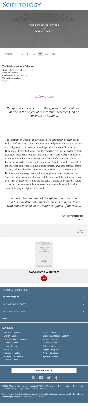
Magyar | (51, 349)
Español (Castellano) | (56, 336)
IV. (34, 54)
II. (22, 54)
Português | (13, 356)
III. (28, 54)
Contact (35, 389)
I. (16, 54)
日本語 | (11, 349)
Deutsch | (50, 339)
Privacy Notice (64, 386)
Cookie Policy (10, 389)
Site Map (43, 389)
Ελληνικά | (50, 343)
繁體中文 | (12, 332)
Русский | (50, 356)
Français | (11, 343)
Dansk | (49, 332)
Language (7, 327)
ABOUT (8, 54)
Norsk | (50, 353)
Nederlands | (12, 353)
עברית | (10, 346)
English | (11, 336)
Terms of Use (78, 386)
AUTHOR (50, 54)
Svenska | (12, 360)
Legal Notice (23, 389)
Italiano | (49, 346)
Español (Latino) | (15, 339)
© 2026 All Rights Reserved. (29, 386)
